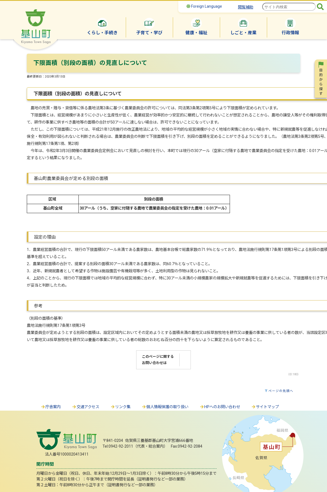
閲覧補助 (245, 7)
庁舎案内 (50, 407)
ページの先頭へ (280, 391)
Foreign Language (204, 6)
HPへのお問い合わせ (219, 407)
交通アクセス (85, 407)
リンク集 (120, 407)
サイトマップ (265, 407)
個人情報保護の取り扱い (164, 407)
